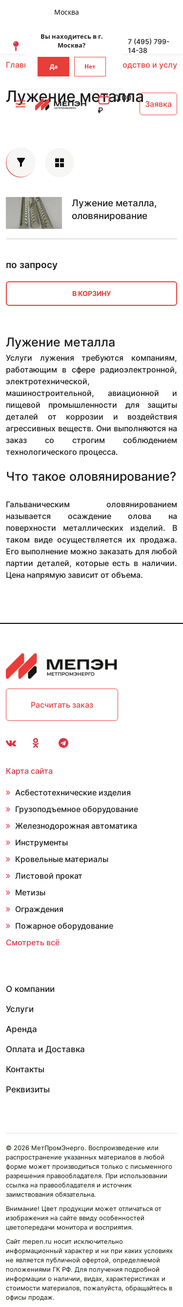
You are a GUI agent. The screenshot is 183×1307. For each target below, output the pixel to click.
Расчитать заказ (62, 705)
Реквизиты (28, 1089)
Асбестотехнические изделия (73, 792)
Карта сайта (29, 771)
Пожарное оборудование (64, 926)
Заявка (158, 104)
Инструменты (41, 842)
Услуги (20, 1009)
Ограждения (39, 909)
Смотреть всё (33, 942)
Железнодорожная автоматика (76, 826)
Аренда (21, 1029)
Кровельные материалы (61, 859)
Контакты (25, 1069)
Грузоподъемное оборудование (76, 809)
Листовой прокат (48, 876)
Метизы (30, 892)
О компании (30, 989)
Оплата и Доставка (45, 1049)
